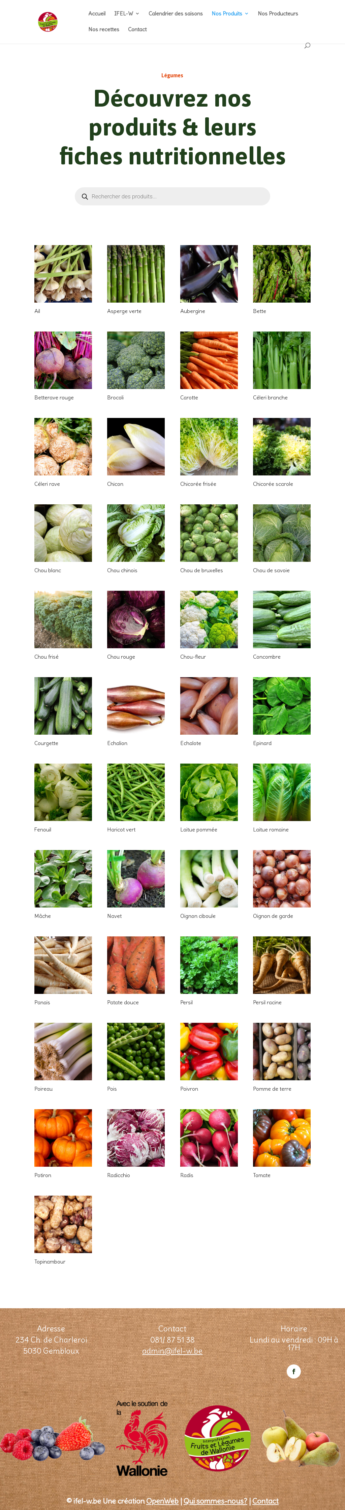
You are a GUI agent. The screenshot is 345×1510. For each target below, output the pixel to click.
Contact (137, 30)
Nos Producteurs (278, 14)
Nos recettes (103, 30)
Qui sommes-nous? (215, 1501)
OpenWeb (162, 1501)
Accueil (96, 14)
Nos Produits (227, 14)
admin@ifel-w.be (172, 1351)
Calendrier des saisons (176, 14)
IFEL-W (123, 14)
